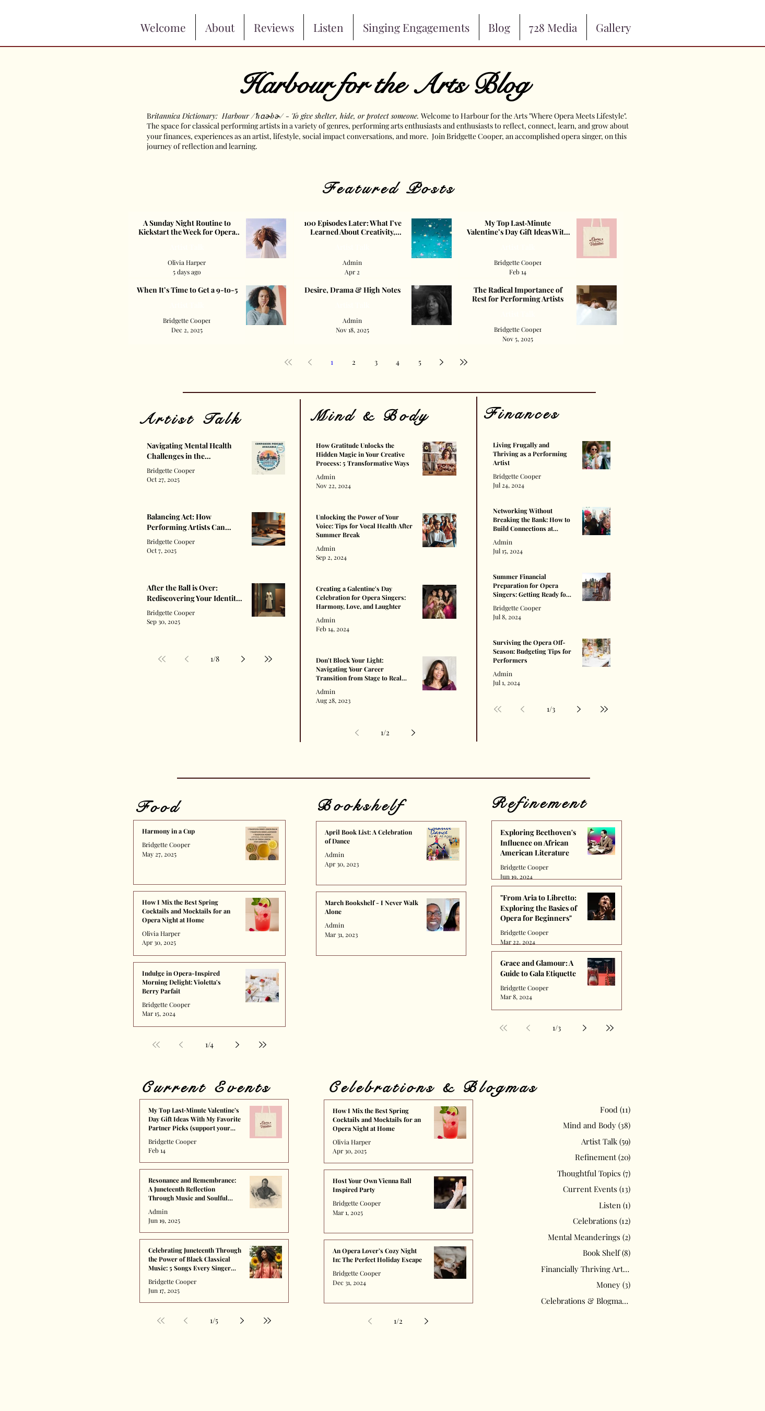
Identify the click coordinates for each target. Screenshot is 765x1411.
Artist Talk (187, 246)
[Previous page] (310, 362)
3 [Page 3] (376, 362)
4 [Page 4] (397, 362)
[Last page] (463, 362)
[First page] (288, 362)
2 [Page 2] (354, 362)
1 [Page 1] (332, 362)
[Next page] (441, 362)
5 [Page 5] (419, 362)
